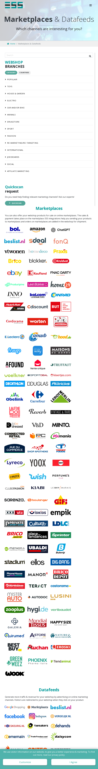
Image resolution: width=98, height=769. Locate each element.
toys (7, 86)
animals (9, 114)
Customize (25, 762)
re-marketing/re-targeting (20, 143)
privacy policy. (58, 754)
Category (11, 72)
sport (8, 128)
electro (9, 100)
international (13, 150)
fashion (9, 136)
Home (11, 43)
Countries (24, 72)
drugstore (11, 121)
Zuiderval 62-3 (49, 746)
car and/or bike (13, 107)
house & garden (14, 93)
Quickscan (15, 203)
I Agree (73, 762)
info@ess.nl (13, 746)
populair (10, 79)
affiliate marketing (16, 171)
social (8, 164)
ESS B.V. (46, 743)
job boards (11, 157)
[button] (90, 5)
